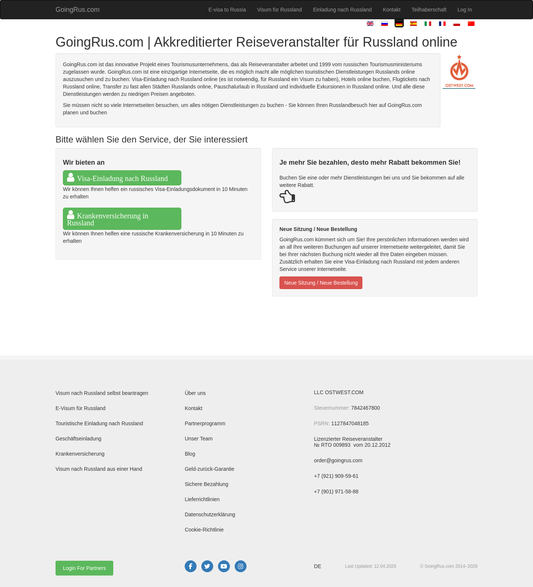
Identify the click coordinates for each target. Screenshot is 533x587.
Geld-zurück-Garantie (209, 469)
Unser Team (198, 439)
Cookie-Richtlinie (204, 530)
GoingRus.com (78, 9)
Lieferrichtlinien (202, 499)
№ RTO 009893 (333, 445)
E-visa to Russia (227, 10)
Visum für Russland (279, 10)
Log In (464, 10)
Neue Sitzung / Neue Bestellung (321, 283)
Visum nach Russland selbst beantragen (102, 393)
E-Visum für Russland (80, 408)
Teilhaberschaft (429, 10)
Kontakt (391, 10)
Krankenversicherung (80, 454)
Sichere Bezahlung (206, 484)
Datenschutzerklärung (210, 514)
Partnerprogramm (205, 423)
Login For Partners (84, 568)
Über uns (195, 393)
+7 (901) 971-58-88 (336, 491)
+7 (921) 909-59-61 (336, 476)
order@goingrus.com (338, 460)
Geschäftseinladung (78, 439)
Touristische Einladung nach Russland (99, 423)
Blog (190, 454)
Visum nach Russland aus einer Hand (99, 469)
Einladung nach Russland (342, 10)
